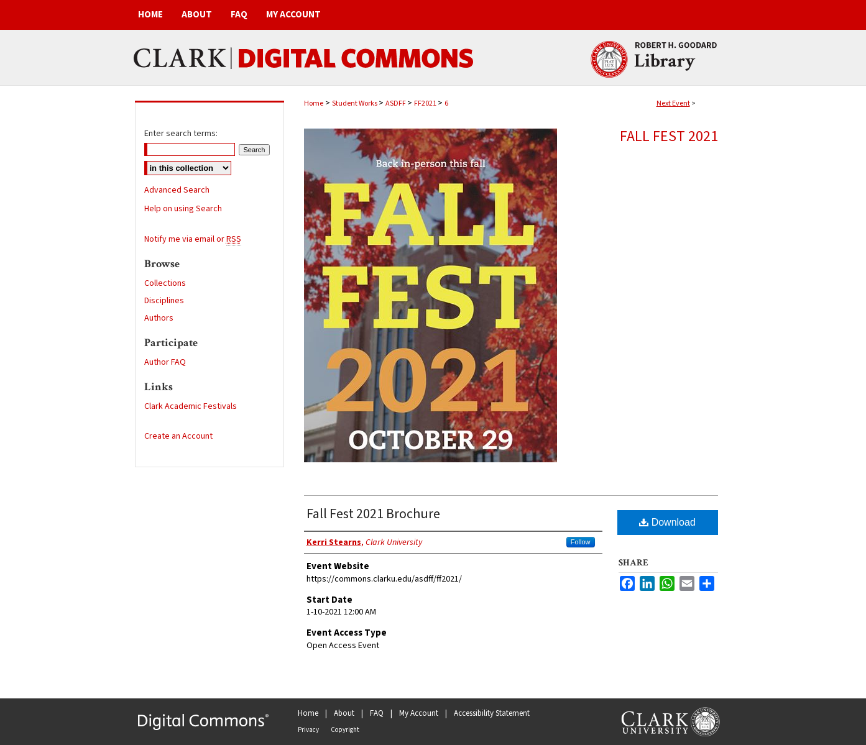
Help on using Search (183, 209)
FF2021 (426, 103)
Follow (581, 542)
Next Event (673, 103)
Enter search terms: (181, 133)
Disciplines (164, 301)
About (344, 713)
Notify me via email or (192, 239)
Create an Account (178, 436)
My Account (418, 713)
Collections (165, 283)
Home (313, 103)
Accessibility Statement (492, 713)
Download (667, 522)
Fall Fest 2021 (669, 136)
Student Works (355, 103)
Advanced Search (177, 190)
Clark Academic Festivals (190, 406)
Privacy (308, 729)
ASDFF (396, 103)
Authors (158, 318)
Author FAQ (165, 362)
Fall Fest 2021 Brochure (373, 514)
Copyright (345, 729)
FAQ (377, 713)
